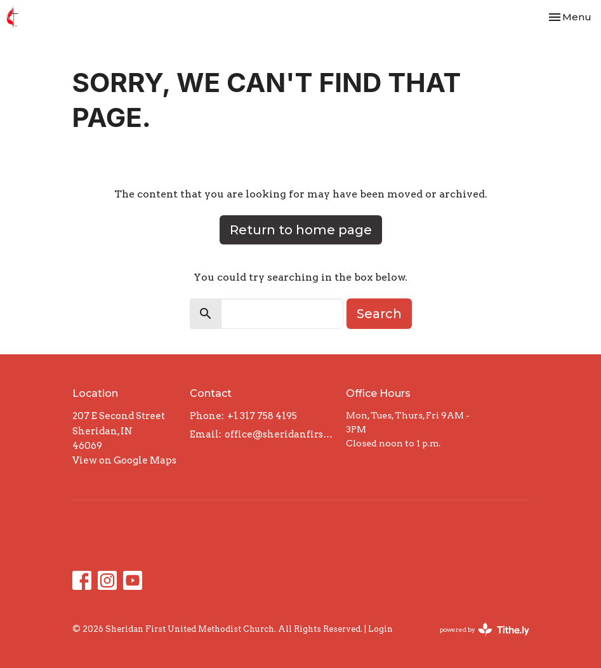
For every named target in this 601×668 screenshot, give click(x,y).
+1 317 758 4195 (262, 416)
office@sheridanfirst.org (279, 434)
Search (379, 313)
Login (380, 629)
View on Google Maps (124, 460)
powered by (484, 629)
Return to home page (301, 229)
